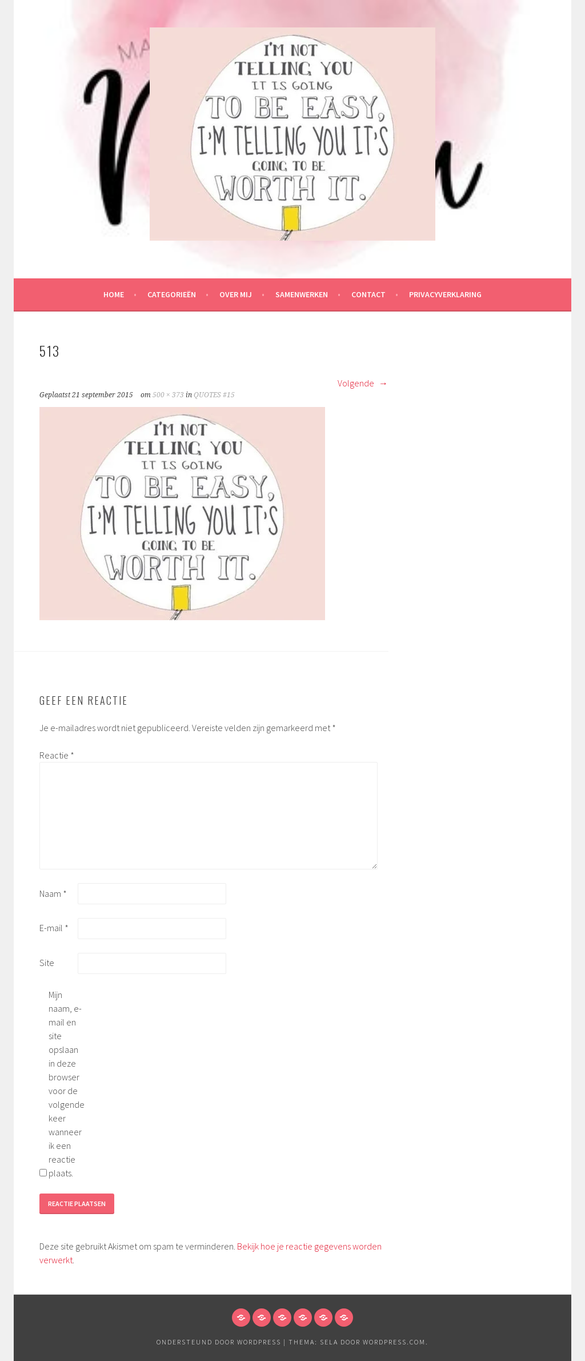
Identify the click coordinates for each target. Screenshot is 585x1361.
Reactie (56, 755)
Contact (368, 294)
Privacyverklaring (445, 294)
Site (46, 962)
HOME (113, 294)
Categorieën (171, 294)
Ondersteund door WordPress (219, 1342)
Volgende (363, 383)
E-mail (54, 927)
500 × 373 (168, 395)
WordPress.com (394, 1342)
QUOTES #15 (214, 395)
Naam (53, 893)
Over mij (235, 294)
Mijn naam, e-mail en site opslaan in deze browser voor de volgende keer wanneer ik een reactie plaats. (67, 1084)
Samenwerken (301, 294)
